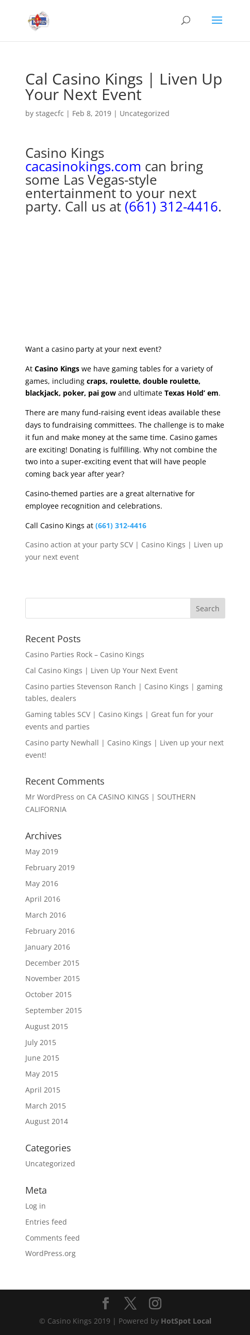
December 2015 (52, 963)
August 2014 (46, 1121)
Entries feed (46, 1222)
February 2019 (50, 867)
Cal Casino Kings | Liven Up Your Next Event (101, 670)
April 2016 (42, 899)
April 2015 (42, 1090)
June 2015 (42, 1058)
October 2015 (48, 994)
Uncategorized (145, 113)
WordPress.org (50, 1253)
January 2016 (47, 947)
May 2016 (41, 883)
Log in (35, 1206)
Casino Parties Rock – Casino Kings (84, 654)
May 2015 (41, 1074)
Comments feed (52, 1238)
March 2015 (45, 1106)
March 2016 (45, 915)
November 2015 (52, 978)
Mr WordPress (49, 797)
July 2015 (40, 1042)
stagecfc (50, 113)
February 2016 (50, 931)
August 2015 (46, 1026)
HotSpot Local (186, 1321)
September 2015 (53, 1010)
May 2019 (41, 851)
